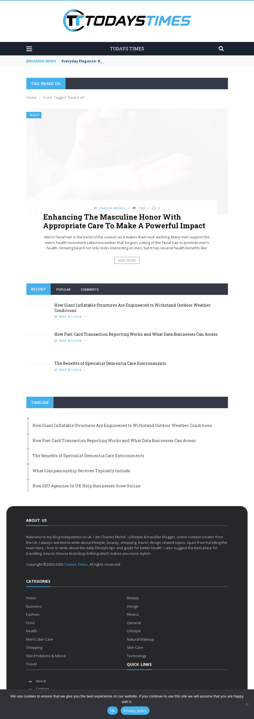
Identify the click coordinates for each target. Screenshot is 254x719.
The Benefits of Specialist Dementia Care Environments (110, 363)
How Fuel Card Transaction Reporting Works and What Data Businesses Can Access (136, 334)
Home (31, 597)
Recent (38, 289)
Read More (127, 260)
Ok (112, 711)
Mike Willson (70, 317)
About (41, 680)
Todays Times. (76, 564)
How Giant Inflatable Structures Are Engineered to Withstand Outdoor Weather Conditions (132, 307)
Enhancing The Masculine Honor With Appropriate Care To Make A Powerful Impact (124, 221)
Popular (63, 289)
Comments (90, 289)
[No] (247, 704)
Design (133, 606)
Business (34, 606)
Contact (42, 688)
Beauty (34, 115)
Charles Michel (112, 208)
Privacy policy (135, 711)
